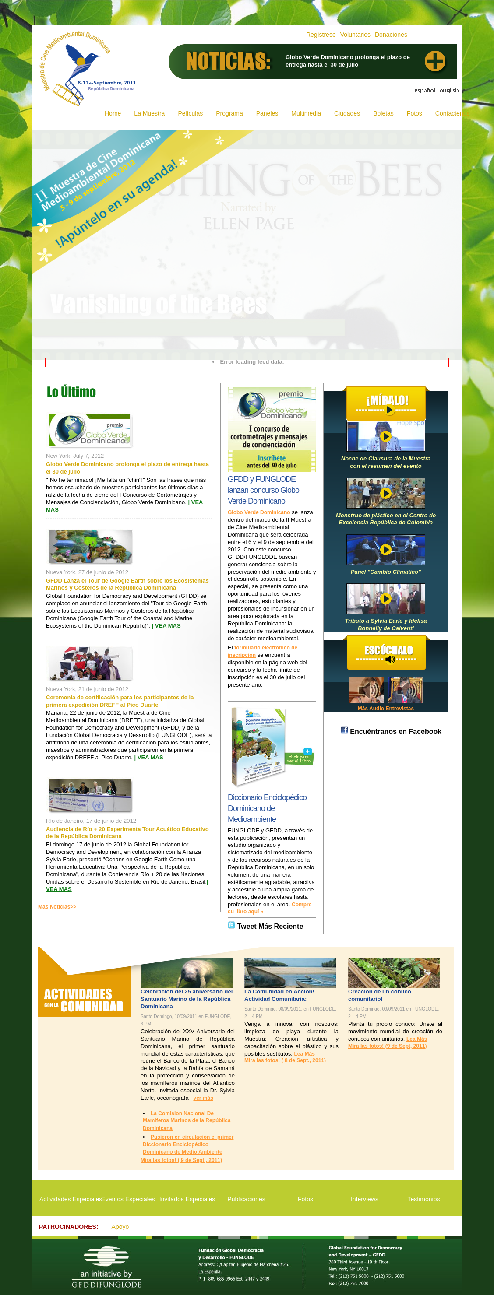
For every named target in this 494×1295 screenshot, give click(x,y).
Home (113, 113)
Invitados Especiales (187, 1199)
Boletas (383, 113)
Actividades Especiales (69, 1199)
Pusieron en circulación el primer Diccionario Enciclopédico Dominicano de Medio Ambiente (188, 1144)
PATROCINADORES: (69, 1226)
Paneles (267, 113)
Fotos (414, 113)
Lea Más (304, 1054)
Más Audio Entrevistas (386, 708)
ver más (203, 1098)
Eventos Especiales (128, 1199)
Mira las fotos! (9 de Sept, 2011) (387, 1046)
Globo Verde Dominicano (259, 512)
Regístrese (321, 34)
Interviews (364, 1199)
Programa (229, 113)
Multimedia (306, 113)
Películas (190, 113)
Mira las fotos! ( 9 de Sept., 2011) (181, 1160)
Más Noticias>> (57, 907)
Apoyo (120, 1226)
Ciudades (347, 113)
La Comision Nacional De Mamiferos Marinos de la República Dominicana (187, 1120)
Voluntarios (355, 34)
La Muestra (149, 113)
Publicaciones (246, 1199)
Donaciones (391, 34)
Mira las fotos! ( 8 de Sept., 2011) (285, 1060)
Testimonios (424, 1199)
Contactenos (452, 113)
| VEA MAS (166, 625)
